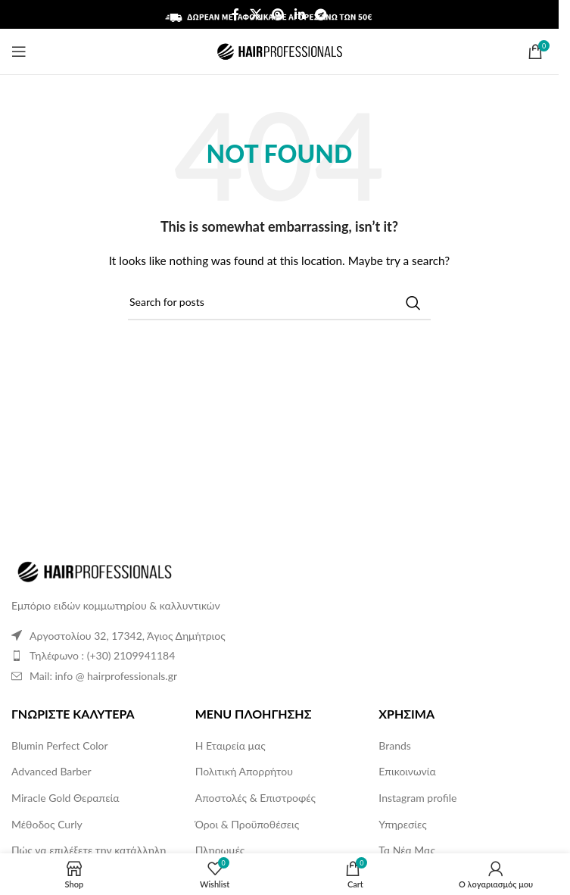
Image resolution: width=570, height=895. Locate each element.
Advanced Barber (51, 771)
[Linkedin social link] (299, 14)
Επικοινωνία (406, 771)
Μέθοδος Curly (47, 824)
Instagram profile (417, 797)
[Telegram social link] (321, 14)
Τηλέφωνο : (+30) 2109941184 (102, 655)
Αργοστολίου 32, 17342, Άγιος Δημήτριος (128, 635)
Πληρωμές (220, 850)
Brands (394, 745)
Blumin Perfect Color (59, 745)
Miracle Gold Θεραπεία (65, 797)
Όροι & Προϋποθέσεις (247, 824)
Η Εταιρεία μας (230, 745)
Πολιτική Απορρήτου (244, 771)
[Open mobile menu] (19, 51)
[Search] (279, 302)
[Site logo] (279, 50)
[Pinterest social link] (278, 14)
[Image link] (94, 570)
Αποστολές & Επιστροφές (255, 797)
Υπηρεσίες (402, 824)
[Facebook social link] (235, 14)
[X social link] (255, 14)
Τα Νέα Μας (406, 850)
